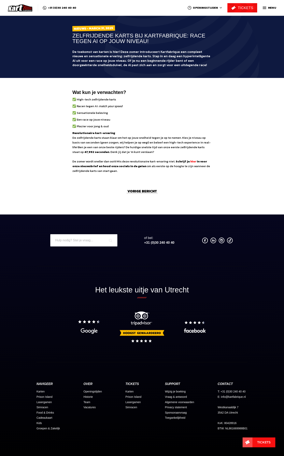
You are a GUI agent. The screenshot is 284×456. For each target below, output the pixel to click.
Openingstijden (92, 391)
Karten (40, 391)
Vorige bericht (142, 191)
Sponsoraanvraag (176, 412)
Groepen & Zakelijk (48, 428)
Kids (39, 423)
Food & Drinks (45, 412)
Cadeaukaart (44, 417)
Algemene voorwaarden (179, 402)
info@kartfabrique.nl (233, 396)
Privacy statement (176, 407)
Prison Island (44, 396)
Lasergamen (44, 402)
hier (193, 161)
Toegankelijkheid (175, 417)
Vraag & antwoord (176, 396)
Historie (88, 396)
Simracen (42, 407)
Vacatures (89, 407)
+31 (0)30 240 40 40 (59, 8)
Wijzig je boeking (175, 391)
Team (86, 402)
